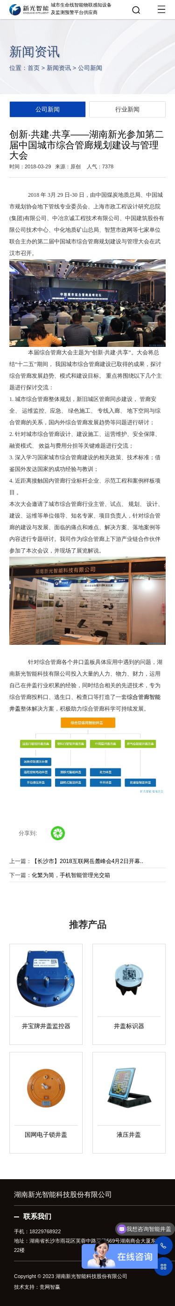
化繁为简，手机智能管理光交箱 (71, 875)
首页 (34, 67)
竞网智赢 (50, 1287)
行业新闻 (127, 109)
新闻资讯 (59, 67)
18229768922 (45, 1231)
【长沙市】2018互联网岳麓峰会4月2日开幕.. (87, 861)
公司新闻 (90, 67)
